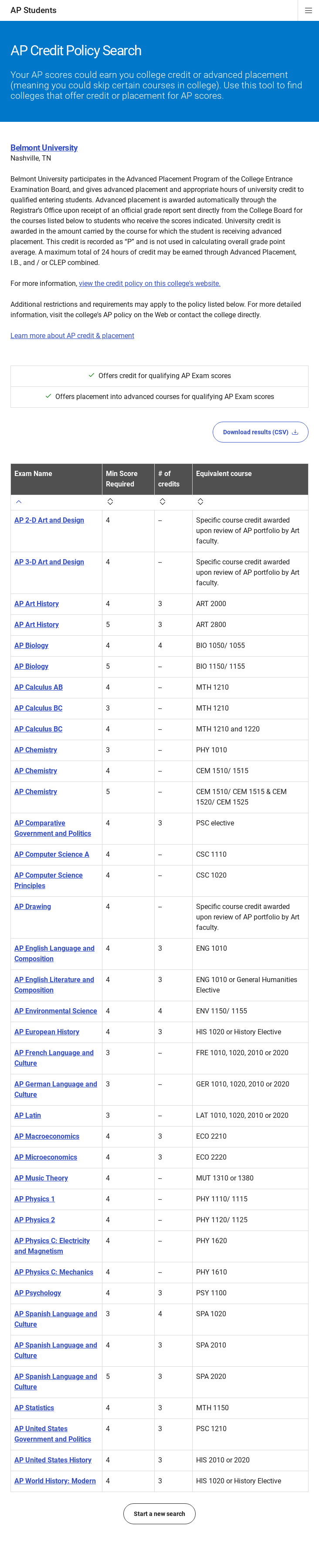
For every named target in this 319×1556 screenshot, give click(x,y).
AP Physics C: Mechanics (53, 1272)
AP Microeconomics (45, 1157)
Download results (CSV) (260, 432)
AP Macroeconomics (46, 1136)
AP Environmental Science (55, 1011)
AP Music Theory (41, 1178)
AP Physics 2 (34, 1220)
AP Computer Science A (51, 854)
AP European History (46, 1032)
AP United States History (53, 1460)
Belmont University (44, 148)
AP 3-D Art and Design (49, 562)
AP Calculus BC (38, 708)
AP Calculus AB (38, 687)
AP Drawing (32, 906)
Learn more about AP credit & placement (72, 336)
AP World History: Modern (55, 1481)
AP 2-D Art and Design (49, 520)
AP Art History (36, 604)
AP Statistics (34, 1408)
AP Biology (31, 645)
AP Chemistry (35, 750)
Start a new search (159, 1513)
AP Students (33, 10)
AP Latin (27, 1115)
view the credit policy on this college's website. (150, 283)
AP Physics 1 (34, 1199)
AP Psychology (37, 1293)
